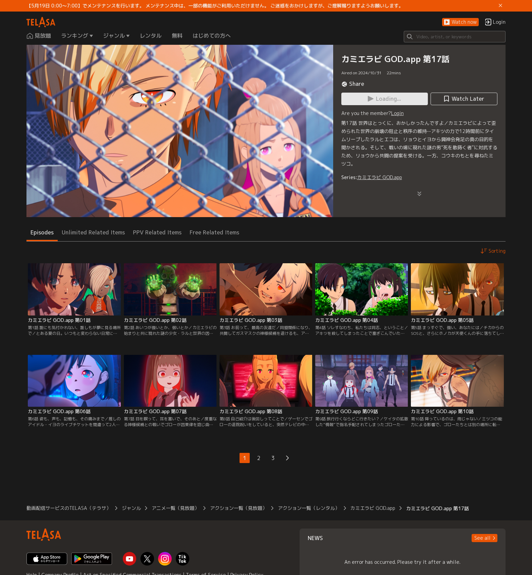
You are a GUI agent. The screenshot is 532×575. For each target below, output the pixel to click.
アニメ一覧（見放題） (175, 508)
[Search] (455, 36)
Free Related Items (214, 232)
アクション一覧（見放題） (238, 508)
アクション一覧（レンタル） (309, 508)
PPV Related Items (157, 232)
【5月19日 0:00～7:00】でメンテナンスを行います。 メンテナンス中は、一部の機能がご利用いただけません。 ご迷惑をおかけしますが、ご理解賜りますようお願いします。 (214, 6)
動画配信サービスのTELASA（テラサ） (68, 508)
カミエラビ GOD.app (379, 177)
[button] (460, 22)
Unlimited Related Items (93, 232)
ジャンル (131, 508)
